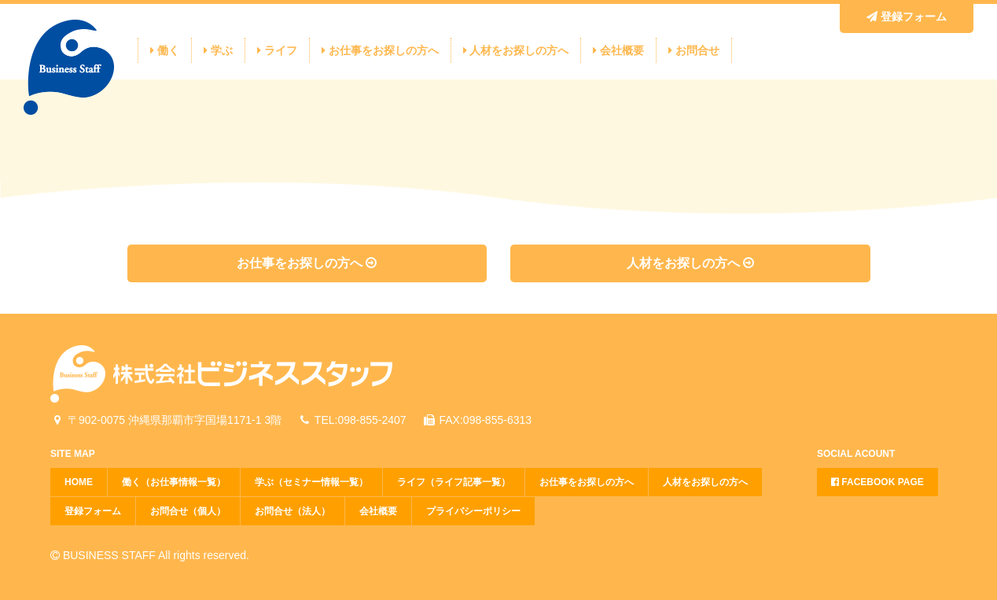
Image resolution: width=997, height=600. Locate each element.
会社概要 (618, 50)
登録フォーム (906, 16)
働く (164, 50)
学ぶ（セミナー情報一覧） (311, 482)
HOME (78, 482)
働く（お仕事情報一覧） (174, 482)
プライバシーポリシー (473, 511)
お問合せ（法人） (292, 511)
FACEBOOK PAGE (877, 482)
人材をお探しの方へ (516, 50)
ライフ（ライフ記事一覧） (453, 482)
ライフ (277, 50)
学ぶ (218, 50)
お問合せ (693, 50)
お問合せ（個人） (188, 511)
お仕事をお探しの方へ (380, 50)
